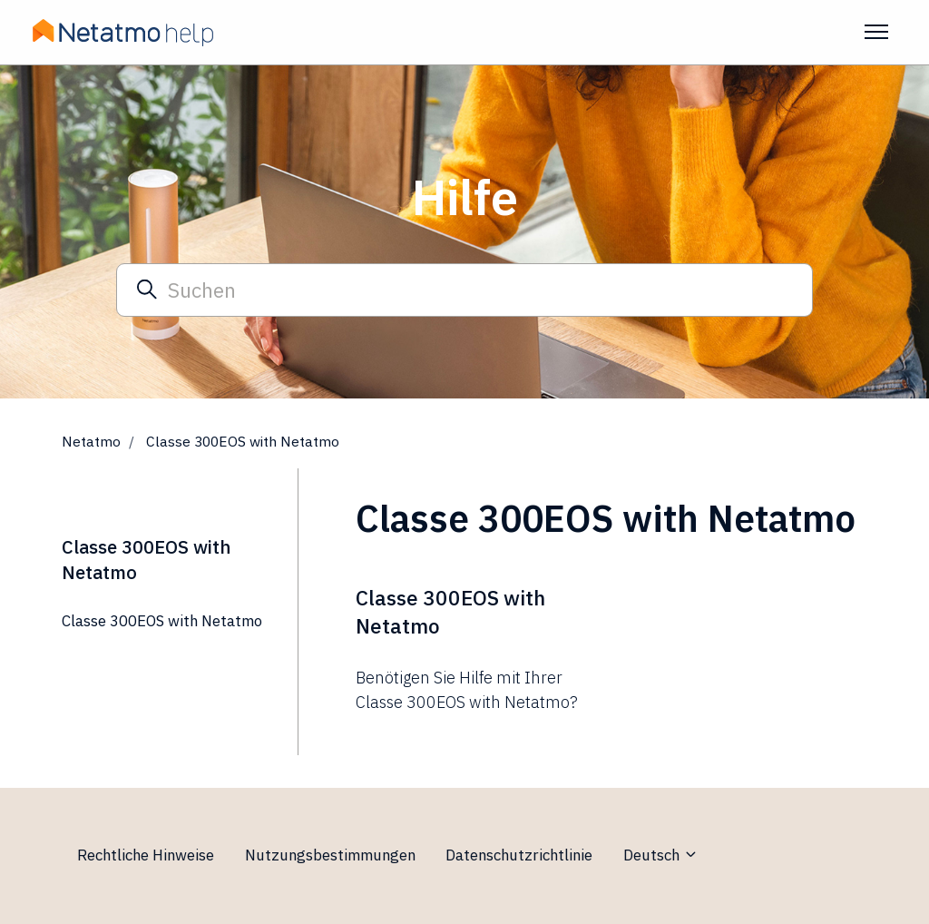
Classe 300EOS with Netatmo (162, 621)
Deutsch (661, 855)
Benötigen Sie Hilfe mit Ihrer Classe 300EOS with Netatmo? (467, 690)
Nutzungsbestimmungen (330, 855)
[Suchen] (464, 289)
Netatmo (91, 441)
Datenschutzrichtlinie (518, 855)
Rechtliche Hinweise (145, 855)
